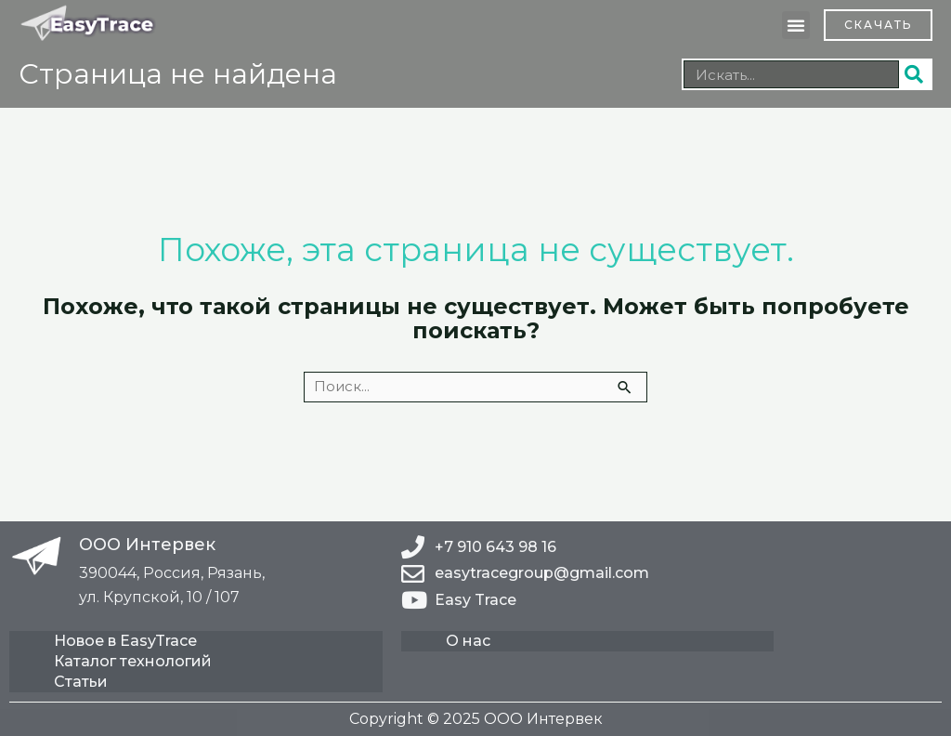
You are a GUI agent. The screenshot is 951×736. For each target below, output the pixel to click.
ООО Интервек (147, 544)
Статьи (81, 681)
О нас (468, 641)
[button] (796, 25)
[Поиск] (915, 74)
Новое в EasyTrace (125, 641)
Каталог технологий (133, 661)
